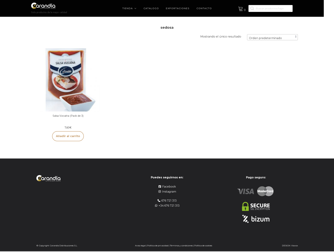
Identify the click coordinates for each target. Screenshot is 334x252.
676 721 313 (169, 200)
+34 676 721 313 (169, 205)
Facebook (169, 186)
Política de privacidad (157, 245)
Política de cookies (203, 245)
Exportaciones (183, 8)
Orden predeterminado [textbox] (265, 38)
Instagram (169, 191)
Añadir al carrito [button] (68, 136)
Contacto (209, 8)
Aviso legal (140, 245)
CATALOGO (156, 8)
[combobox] (272, 37)
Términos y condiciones (181, 245)
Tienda (133, 8)
